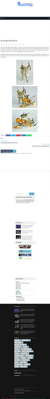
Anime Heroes (28, 352)
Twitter (18, 281)
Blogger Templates (27, 395)
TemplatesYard (12, 395)
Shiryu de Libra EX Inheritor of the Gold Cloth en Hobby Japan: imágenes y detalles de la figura (27, 329)
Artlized (26, 361)
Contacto (16, 389)
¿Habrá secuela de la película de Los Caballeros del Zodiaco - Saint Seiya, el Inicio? (28, 223)
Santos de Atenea (18, 361)
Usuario (27, 279)
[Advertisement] (25, 12)
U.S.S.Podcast (17, 339)
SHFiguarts (23, 363)
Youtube (18, 283)
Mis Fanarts (23, 358)
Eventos (22, 354)
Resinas (16, 345)
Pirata (16, 363)
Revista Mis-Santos (18, 352)
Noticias (17, 44)
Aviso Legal (21, 389)
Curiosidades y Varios (27, 347)
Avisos (16, 354)
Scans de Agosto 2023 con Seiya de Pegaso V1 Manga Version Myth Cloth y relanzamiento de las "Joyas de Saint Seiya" (27, 323)
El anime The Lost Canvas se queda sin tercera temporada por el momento (27, 228)
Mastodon (18, 285)
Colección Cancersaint (19, 341)
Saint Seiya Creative (20, 297)
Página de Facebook (20, 279)
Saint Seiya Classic (20, 295)
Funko (16, 358)
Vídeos (25, 343)
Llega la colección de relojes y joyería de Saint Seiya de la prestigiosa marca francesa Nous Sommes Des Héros (27, 234)
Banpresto (17, 356)
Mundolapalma (42, 395)
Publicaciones (23, 350)
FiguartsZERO (25, 356)
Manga (16, 350)
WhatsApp (18, 290)
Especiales (17, 347)
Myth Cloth (17, 343)
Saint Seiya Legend (20, 294)
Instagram (19, 282)
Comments (23, 44)
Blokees (29, 354)
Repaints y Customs (25, 345)
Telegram (18, 289)
